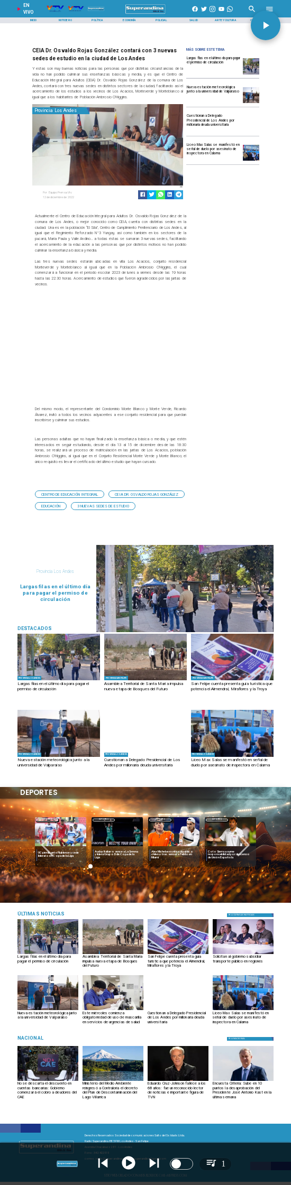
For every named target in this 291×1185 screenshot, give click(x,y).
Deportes (47, 820)
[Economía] (130, 20)
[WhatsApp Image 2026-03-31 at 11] (58, 756)
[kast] (243, 1080)
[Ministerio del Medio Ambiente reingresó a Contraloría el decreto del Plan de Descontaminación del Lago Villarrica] (113, 1089)
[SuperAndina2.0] (146, 13)
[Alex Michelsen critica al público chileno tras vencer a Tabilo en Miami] (173, 854)
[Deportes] (47, 819)
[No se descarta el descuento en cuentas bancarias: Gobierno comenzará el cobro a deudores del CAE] (47, 1089)
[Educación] (51, 506)
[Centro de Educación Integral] (69, 494)
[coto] (230, 846)
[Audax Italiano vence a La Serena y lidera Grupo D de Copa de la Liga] (117, 854)
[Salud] (194, 20)
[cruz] (178, 1080)
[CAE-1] (47, 1080)
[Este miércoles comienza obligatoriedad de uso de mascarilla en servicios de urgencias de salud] (113, 1019)
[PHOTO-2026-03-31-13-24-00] (243, 953)
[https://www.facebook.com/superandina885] (195, 13)
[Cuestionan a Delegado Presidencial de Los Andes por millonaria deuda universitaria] (214, 123)
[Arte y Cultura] (226, 20)
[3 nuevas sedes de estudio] (103, 506)
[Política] (97, 20)
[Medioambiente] (58, 914)
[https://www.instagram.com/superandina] (212, 13)
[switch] (181, 1164)
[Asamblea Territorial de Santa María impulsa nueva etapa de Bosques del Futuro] (145, 689)
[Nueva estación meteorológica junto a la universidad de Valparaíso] (214, 95)
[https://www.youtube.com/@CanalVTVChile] (221, 13)
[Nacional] (58, 1038)
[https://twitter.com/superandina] (204, 13)
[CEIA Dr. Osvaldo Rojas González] (146, 494)
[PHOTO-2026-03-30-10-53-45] (251, 160)
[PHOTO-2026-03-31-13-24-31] (178, 953)
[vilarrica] (113, 1080)
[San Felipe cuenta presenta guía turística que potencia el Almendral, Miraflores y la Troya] (232, 689)
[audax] (117, 846)
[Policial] (162, 20)
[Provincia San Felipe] (116, 678)
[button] (69, 494)
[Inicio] (33, 20)
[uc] (60, 846)
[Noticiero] (65, 20)
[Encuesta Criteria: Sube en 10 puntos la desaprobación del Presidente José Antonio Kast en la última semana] (243, 1089)
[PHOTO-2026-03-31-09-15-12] (113, 953)
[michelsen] (173, 846)
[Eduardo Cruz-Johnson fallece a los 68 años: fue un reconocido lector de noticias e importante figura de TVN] (178, 1089)
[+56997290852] (230, 13)
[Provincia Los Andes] (61, 110)
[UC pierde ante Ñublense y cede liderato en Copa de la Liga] (60, 854)
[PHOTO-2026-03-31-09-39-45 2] (251, 74)
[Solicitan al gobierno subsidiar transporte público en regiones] (243, 963)
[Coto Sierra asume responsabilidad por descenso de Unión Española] (230, 854)
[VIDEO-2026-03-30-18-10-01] (251, 124)
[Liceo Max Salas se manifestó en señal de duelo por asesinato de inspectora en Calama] (214, 152)
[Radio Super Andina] (252, 13)
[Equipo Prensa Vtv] (73, 192)
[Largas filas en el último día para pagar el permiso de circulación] (214, 66)
